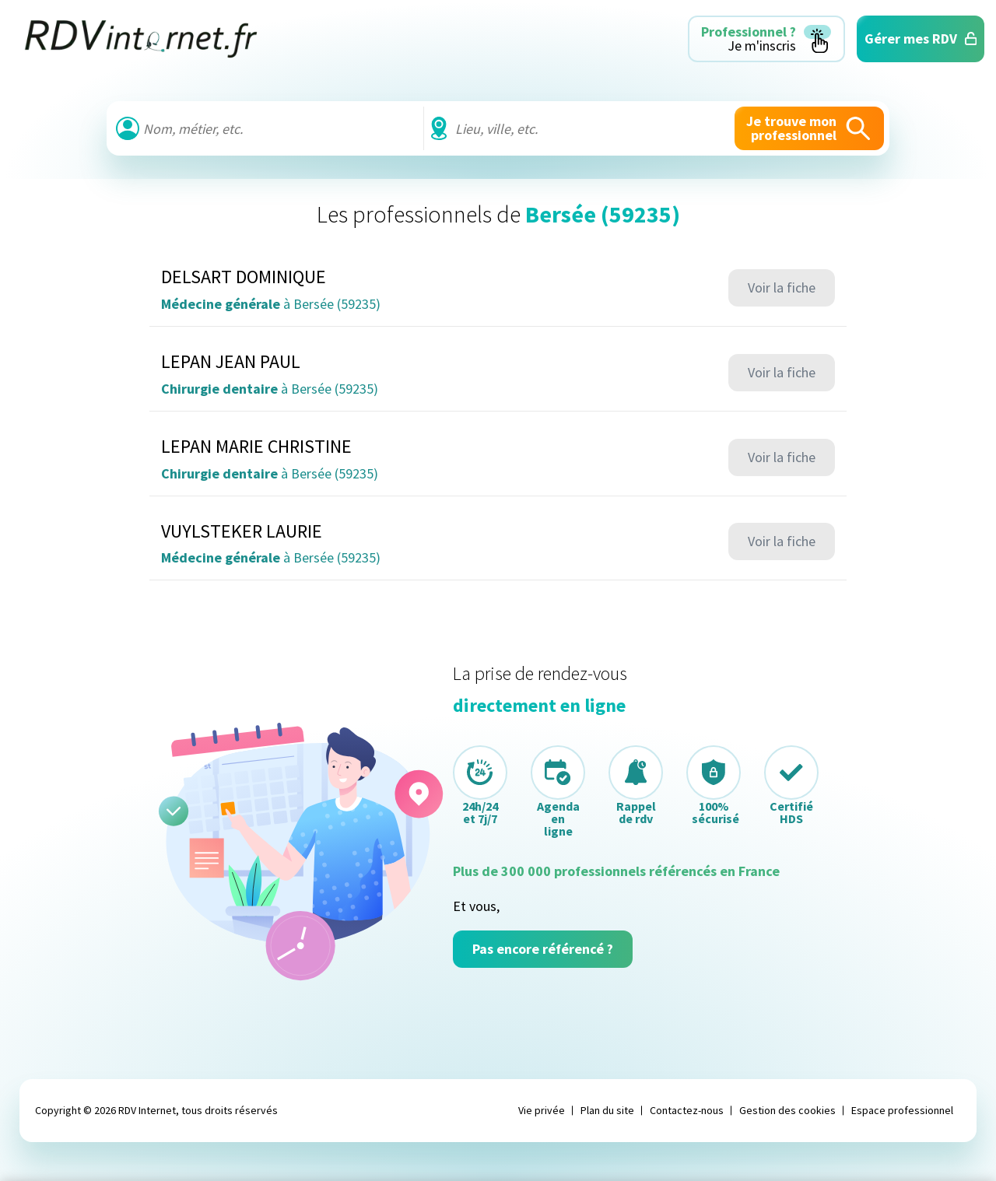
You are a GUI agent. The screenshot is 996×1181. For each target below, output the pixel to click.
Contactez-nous (687, 1110)
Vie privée (541, 1110)
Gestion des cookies (787, 1110)
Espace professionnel (902, 1110)
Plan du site (607, 1110)
